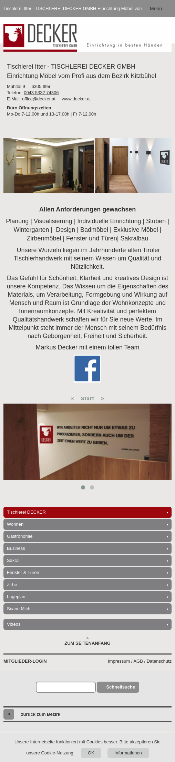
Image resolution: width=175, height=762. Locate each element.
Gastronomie (19, 536)
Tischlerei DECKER (26, 512)
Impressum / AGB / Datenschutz (140, 661)
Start (87, 398)
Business (16, 548)
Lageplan (16, 596)
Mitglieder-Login (25, 661)
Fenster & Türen (23, 572)
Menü (156, 8)
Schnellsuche (120, 687)
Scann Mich (18, 608)
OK (91, 752)
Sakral (13, 560)
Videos (14, 624)
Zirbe (12, 584)
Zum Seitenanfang (87, 641)
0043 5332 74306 (41, 92)
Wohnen (15, 524)
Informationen (128, 752)
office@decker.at (38, 98)
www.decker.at (76, 98)
